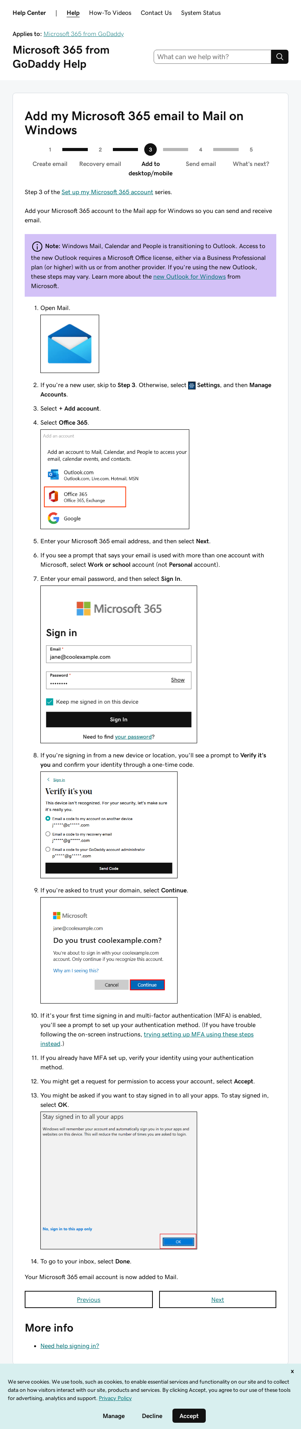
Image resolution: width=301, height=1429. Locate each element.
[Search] (279, 57)
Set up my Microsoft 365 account (107, 192)
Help (73, 12)
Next (217, 1299)
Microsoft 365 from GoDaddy (84, 34)
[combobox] (212, 56)
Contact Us (156, 12)
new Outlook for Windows (189, 276)
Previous (88, 1299)
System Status (201, 12)
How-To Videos (110, 12)
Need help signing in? (69, 1346)
